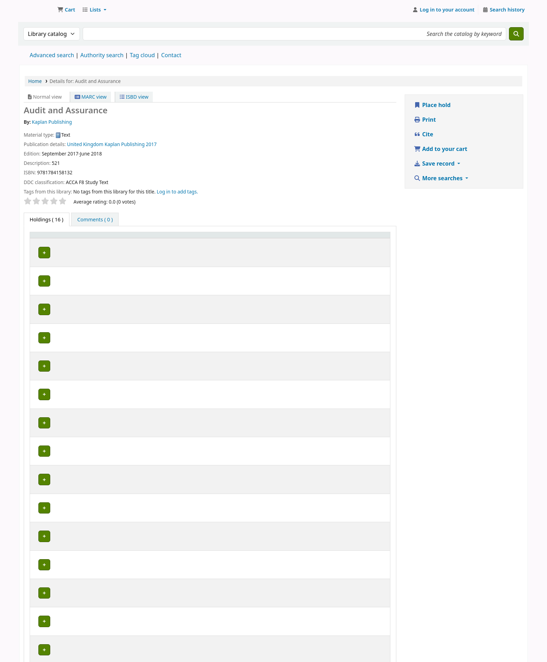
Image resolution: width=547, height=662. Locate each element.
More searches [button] (439, 178)
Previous (45, 602)
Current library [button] (100, 238)
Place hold (432, 105)
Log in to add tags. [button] (177, 191)
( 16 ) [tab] (46, 219)
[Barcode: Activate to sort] (368, 238)
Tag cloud (142, 55)
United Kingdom (85, 144)
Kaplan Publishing (125, 144)
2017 (151, 144)
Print (425, 119)
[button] (66, 9)
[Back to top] (526, 640)
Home (35, 81)
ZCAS (91, 251)
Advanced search (52, 55)
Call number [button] (163, 238)
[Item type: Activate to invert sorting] (55, 238)
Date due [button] (313, 238)
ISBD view (134, 96)
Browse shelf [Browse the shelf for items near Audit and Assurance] (211, 251)
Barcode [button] (359, 238)
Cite (423, 134)
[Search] (516, 33)
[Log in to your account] (444, 9)
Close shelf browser (241, 581)
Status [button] (266, 238)
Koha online (37, 10)
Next (380, 602)
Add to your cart (440, 149)
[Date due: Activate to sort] (322, 238)
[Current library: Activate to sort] (112, 238)
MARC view (91, 96)
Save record (435, 163)
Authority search (101, 55)
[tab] (95, 220)
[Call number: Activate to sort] (200, 238)
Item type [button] (45, 238)
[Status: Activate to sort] (277, 238)
